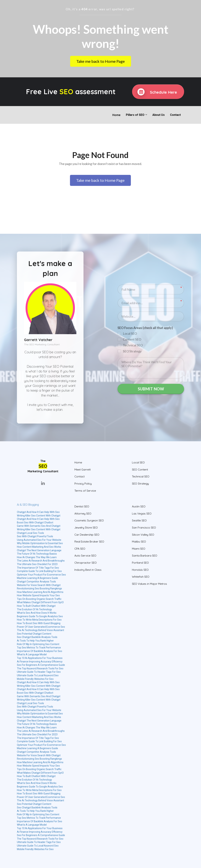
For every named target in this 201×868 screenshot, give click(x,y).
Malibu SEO (139, 541)
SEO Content (140, 469)
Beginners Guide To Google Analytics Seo (40, 616)
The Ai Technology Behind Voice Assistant (40, 630)
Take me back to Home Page (100, 61)
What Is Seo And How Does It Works (36, 612)
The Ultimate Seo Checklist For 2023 (37, 564)
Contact (175, 115)
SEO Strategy (140, 483)
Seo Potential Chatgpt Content (34, 633)
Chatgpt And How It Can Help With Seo (38, 512)
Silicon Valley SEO (143, 534)
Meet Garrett (82, 469)
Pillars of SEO (135, 115)
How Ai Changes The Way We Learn (37, 557)
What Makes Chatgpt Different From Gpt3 (40, 602)
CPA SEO (79, 548)
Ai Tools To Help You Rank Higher (35, 640)
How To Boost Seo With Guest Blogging (38, 623)
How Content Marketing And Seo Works (39, 546)
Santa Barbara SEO (144, 555)
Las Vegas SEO (142, 513)
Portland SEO (140, 562)
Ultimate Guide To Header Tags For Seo (39, 671)
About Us (158, 115)
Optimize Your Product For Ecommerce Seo (41, 574)
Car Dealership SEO (86, 534)
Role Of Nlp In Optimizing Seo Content (38, 644)
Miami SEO (138, 548)
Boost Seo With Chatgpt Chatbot (35, 522)
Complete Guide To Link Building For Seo (39, 571)
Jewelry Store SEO (86, 527)
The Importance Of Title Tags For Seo (38, 567)
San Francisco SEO (144, 527)
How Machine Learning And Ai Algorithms (40, 592)
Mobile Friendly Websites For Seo (35, 679)
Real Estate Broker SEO (89, 541)
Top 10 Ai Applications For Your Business (39, 658)
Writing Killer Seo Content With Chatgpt (38, 515)
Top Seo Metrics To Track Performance (39, 647)
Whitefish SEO (140, 576)
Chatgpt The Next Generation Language (39, 550)
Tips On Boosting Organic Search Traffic (39, 599)
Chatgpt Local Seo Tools (30, 533)
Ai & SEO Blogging (28, 504)
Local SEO (138, 462)
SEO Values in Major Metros (149, 583)
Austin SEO (138, 506)
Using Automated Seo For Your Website (39, 539)
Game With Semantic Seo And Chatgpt (38, 525)
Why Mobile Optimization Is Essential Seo (40, 543)
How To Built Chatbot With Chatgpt (36, 605)
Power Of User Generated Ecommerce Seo (41, 626)
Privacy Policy (83, 483)
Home (116, 115)
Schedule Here (157, 91)
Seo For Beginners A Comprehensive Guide (41, 665)
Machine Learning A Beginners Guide (37, 578)
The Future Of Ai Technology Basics (37, 553)
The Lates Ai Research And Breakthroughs (41, 560)
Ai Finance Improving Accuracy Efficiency (39, 661)
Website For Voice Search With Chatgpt (39, 585)
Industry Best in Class (87, 569)
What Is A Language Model (32, 654)
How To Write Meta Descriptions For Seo (39, 619)
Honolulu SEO (140, 569)
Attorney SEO (82, 513)
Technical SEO (140, 476)
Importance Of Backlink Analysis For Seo (39, 651)
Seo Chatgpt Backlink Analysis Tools (37, 637)
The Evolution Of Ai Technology (34, 609)
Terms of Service (85, 490)
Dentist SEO (81, 506)
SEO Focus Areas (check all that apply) (145, 327)
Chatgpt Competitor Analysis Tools (36, 581)
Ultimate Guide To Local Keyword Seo (38, 675)
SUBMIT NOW (151, 388)
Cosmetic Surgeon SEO (89, 520)
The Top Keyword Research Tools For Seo (40, 668)
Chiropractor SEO (85, 562)
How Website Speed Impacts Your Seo (38, 595)
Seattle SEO (139, 520)
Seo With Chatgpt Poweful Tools (35, 536)
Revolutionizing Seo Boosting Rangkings (39, 588)
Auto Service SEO (85, 555)
